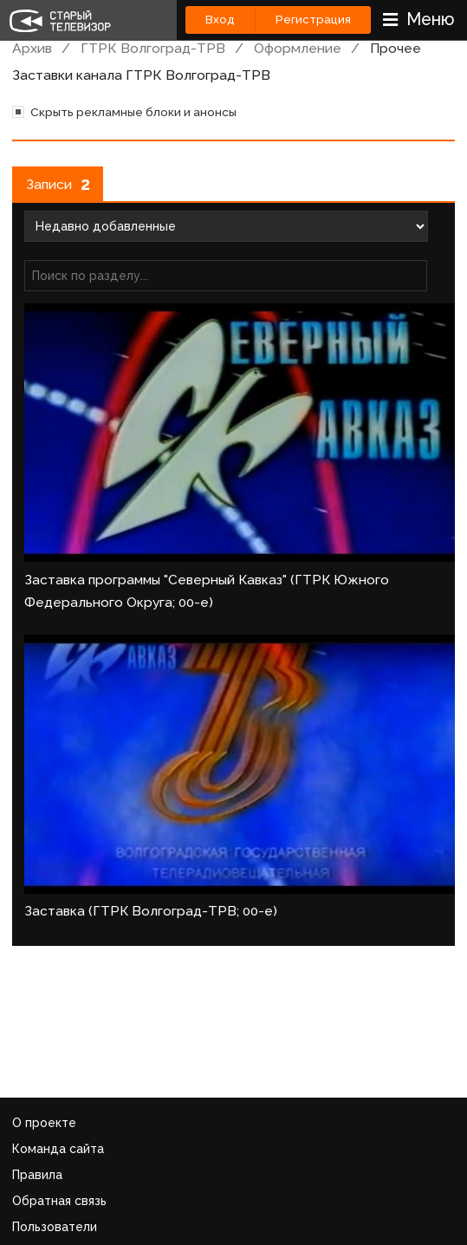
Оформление (297, 48)
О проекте (44, 1123)
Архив (32, 48)
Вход (220, 19)
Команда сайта (58, 1149)
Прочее (395, 48)
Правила (37, 1175)
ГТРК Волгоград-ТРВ (153, 48)
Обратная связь (59, 1201)
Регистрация (313, 19)
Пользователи (54, 1227)
